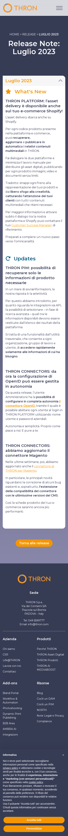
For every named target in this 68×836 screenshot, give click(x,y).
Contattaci (9, 671)
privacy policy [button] (10, 768)
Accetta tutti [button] (34, 819)
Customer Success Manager (31, 225)
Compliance (44, 721)
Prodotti (44, 639)
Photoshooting (12, 708)
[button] (63, 755)
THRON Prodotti (47, 660)
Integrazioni (10, 734)
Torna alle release (34, 543)
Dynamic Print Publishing (12, 715)
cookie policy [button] (36, 782)
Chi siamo (9, 649)
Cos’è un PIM (45, 704)
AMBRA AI (9, 729)
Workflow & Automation (10, 700)
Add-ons (10, 683)
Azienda (9, 639)
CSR (5, 654)
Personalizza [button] (34, 828)
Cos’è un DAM (46, 698)
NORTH (42, 710)
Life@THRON (11, 660)
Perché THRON (47, 649)
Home (14, 34)
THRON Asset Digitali (50, 654)
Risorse (43, 683)
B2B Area (9, 723)
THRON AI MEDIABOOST (46, 667)
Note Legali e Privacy (50, 715)
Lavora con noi (12, 666)
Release (29, 34)
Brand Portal (10, 693)
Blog (40, 693)
